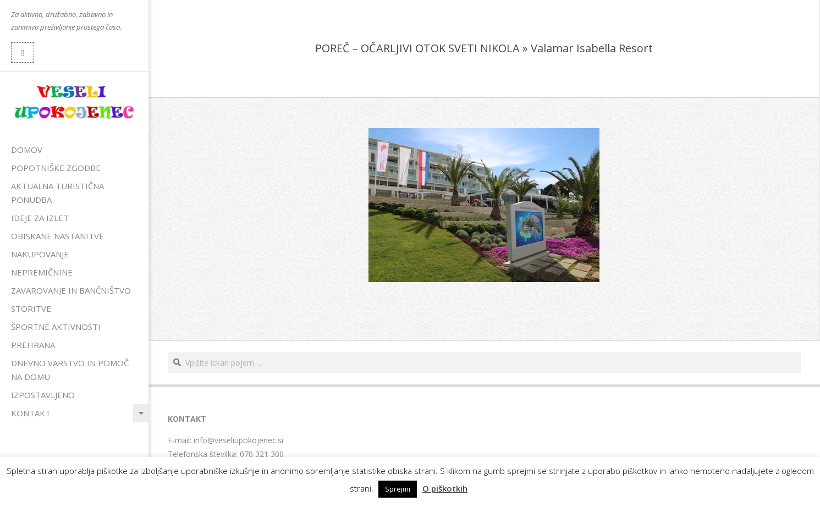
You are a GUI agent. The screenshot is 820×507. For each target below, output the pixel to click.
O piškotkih (444, 488)
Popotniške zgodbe (56, 167)
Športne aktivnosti (56, 326)
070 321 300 (262, 454)
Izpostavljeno (43, 394)
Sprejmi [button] (397, 489)
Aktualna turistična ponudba (57, 192)
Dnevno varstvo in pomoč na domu (70, 369)
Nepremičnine (42, 272)
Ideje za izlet (40, 217)
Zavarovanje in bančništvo (71, 290)
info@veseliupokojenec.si (238, 440)
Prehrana (33, 344)
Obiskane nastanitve (57, 235)
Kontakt (31, 412)
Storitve (31, 308)
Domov (26, 149)
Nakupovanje (40, 254)
